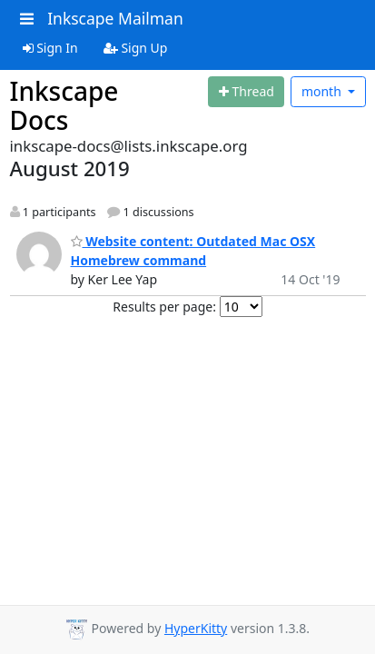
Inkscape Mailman (115, 18)
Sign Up (136, 47)
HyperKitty (195, 628)
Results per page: (164, 306)
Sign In (50, 47)
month (323, 91)
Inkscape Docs (64, 105)
